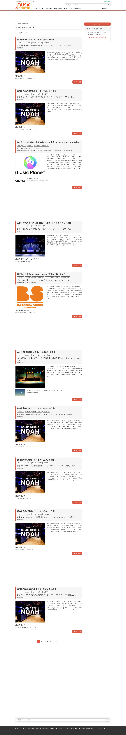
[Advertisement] (63, 16)
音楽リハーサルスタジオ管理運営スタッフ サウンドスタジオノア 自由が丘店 (46, 595)
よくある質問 (65, 728)
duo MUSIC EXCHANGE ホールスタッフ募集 (36, 352)
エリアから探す (47, 8)
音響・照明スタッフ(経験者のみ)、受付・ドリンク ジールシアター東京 (44, 229)
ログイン (97, 24)
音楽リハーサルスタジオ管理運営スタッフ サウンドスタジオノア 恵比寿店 (45, 517)
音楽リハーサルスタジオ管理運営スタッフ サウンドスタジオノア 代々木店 (45, 97)
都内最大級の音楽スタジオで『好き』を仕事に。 (37, 40)
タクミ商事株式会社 (22, 310)
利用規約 (83, 728)
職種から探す (58, 8)
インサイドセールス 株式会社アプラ (31, 148)
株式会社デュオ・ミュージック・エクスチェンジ (45, 390)
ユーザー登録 (58, 728)
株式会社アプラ (32, 178)
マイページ (105, 8)
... (53, 641)
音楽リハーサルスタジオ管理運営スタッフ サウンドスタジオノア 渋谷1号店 (46, 466)
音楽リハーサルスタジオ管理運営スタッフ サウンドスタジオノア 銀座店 (44, 414)
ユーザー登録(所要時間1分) (97, 37)
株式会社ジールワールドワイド (27, 259)
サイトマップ (94, 728)
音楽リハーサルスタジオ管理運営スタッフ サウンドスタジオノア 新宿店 (44, 45)
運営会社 (88, 728)
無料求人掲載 (107, 1)
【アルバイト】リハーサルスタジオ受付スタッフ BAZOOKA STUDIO (43, 280)
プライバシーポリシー (75, 728)
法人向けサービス (102, 728)
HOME (38, 8)
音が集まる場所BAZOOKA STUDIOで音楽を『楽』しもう (41, 274)
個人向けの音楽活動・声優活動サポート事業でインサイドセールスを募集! (48, 142)
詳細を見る (77, 82)
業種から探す (68, 8)
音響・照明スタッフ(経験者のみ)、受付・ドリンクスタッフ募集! (44, 223)
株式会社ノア (20, 76)
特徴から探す (78, 8)
